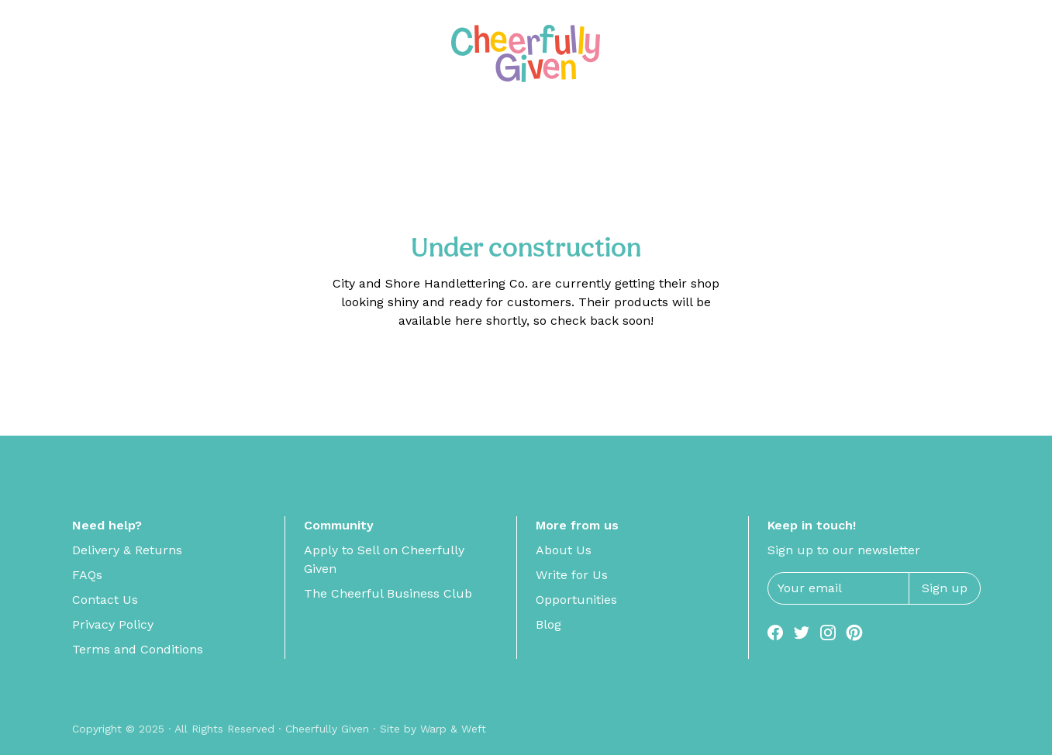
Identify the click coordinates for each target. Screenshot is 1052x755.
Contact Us (105, 599)
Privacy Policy (112, 624)
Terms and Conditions (137, 649)
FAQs (87, 574)
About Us (564, 550)
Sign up (944, 588)
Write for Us (572, 574)
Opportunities (576, 599)
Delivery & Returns (127, 550)
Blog (548, 624)
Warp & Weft (453, 728)
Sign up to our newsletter (843, 550)
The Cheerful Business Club (388, 593)
